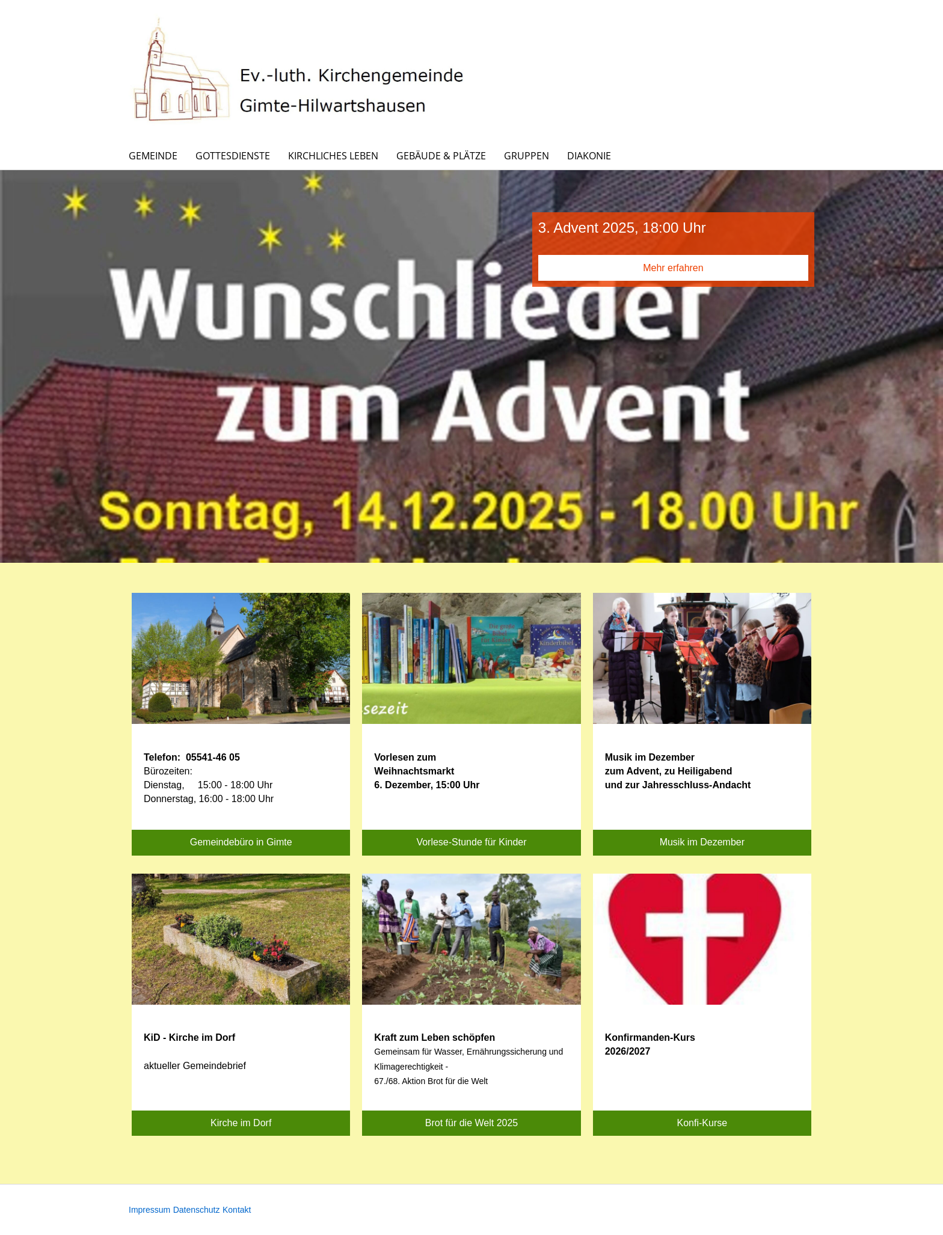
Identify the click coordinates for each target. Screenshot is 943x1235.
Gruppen (526, 155)
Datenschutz (196, 1210)
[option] (471, 366)
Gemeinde (153, 155)
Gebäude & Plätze (441, 155)
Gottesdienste (232, 155)
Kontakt (237, 1210)
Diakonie (589, 155)
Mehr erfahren (673, 268)
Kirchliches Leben (333, 155)
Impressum (149, 1210)
